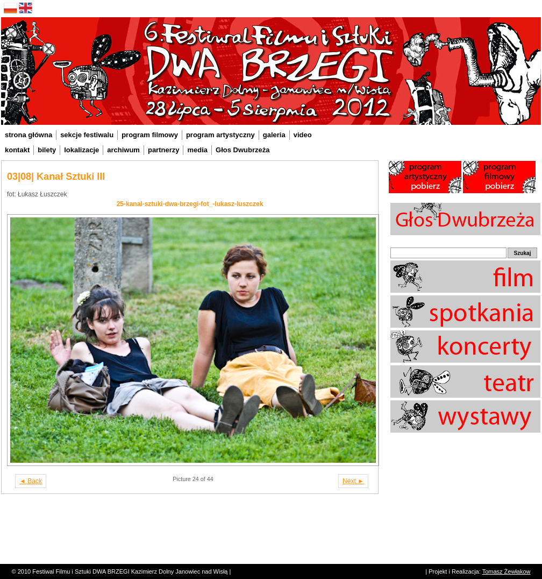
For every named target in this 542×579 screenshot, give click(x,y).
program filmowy (150, 135)
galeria (274, 135)
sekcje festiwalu (86, 135)
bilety (47, 150)
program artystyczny (220, 135)
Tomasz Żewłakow (506, 571)
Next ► (353, 481)
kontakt (17, 150)
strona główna (28, 135)
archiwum (123, 150)
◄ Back (30, 481)
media (197, 150)
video (303, 135)
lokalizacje (81, 150)
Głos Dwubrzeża (242, 150)
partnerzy (164, 150)
